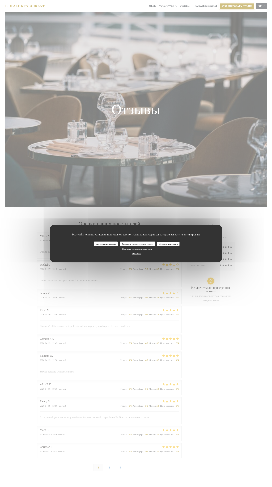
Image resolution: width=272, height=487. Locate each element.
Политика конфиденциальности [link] (137, 249)
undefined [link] (136, 253)
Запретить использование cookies (137, 244)
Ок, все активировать (106, 244)
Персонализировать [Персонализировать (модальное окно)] (168, 244)
